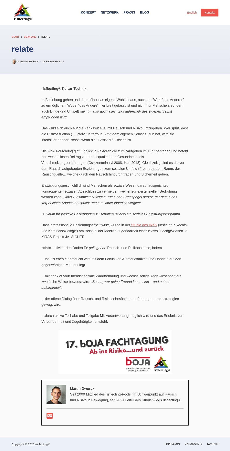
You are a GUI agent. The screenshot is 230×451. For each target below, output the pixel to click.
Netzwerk (110, 12)
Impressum (173, 444)
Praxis (129, 12)
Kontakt (210, 12)
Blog (144, 12)
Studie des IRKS (143, 225)
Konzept (88, 12)
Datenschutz (193, 444)
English (192, 12)
